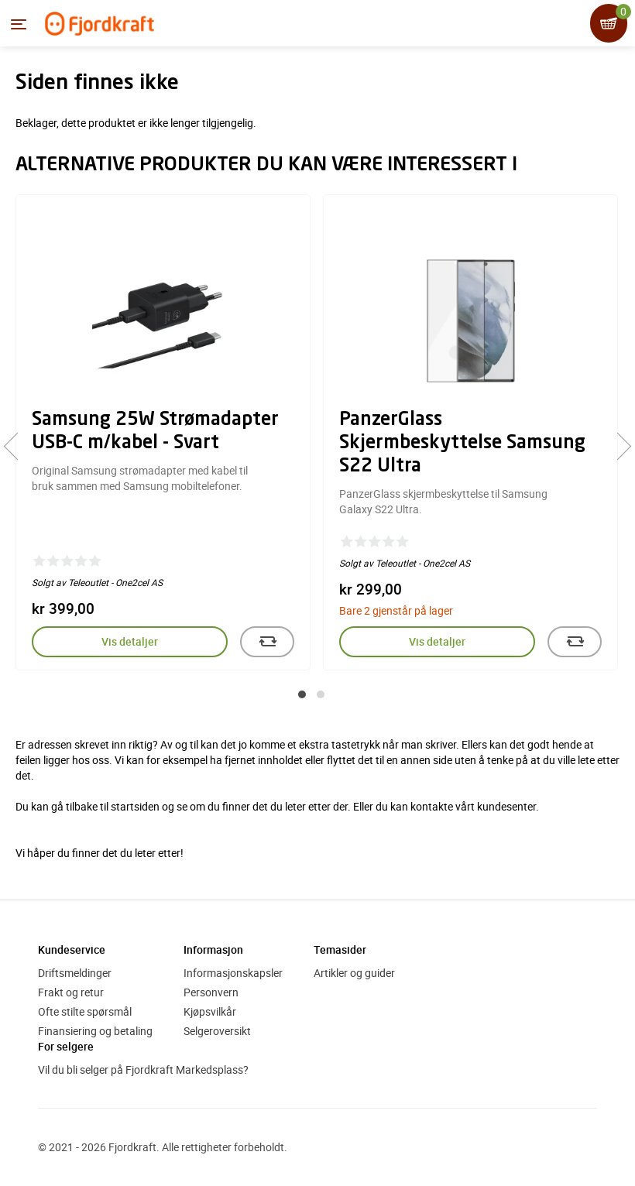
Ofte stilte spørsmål (85, 1011)
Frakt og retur (71, 992)
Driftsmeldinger (75, 972)
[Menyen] (18, 24)
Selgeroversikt (217, 1030)
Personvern (211, 992)
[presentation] (17, 446)
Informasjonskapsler (233, 972)
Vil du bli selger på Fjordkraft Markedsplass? (143, 1069)
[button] (302, 694)
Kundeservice (71, 949)
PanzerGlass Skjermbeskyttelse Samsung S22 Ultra (462, 443)
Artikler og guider (354, 972)
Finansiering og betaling (95, 1030)
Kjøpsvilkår (210, 1011)
